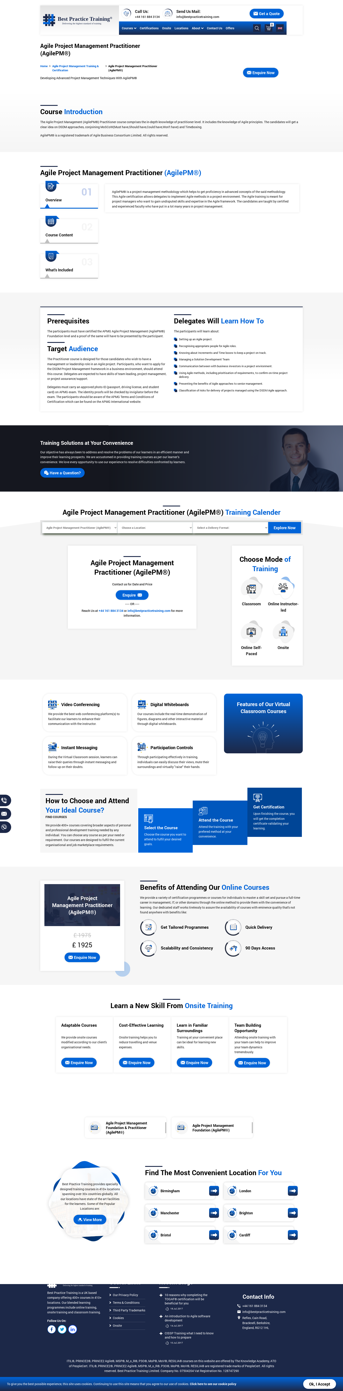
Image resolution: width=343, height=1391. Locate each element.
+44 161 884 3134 (146, 17)
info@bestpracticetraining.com (196, 17)
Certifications (148, 28)
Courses (128, 28)
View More (90, 1219)
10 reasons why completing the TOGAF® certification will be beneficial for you (186, 1299)
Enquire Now (261, 72)
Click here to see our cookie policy (213, 1384)
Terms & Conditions (124, 1302)
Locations (180, 28)
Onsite (165, 28)
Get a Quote (283, 13)
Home (44, 66)
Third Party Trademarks (127, 1310)
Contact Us (213, 28)
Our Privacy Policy (123, 1295)
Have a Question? (62, 472)
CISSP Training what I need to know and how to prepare (189, 1335)
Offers (229, 28)
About (197, 28)
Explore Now (285, 527)
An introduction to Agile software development (187, 1318)
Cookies (116, 1318)
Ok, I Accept (319, 1384)
